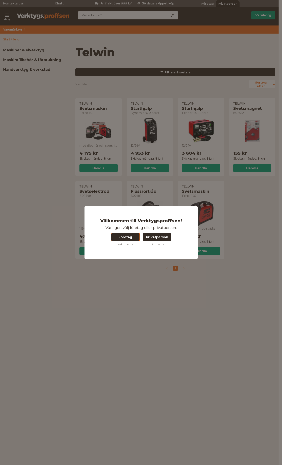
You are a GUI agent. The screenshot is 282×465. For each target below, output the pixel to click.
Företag (125, 237)
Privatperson (157, 237)
